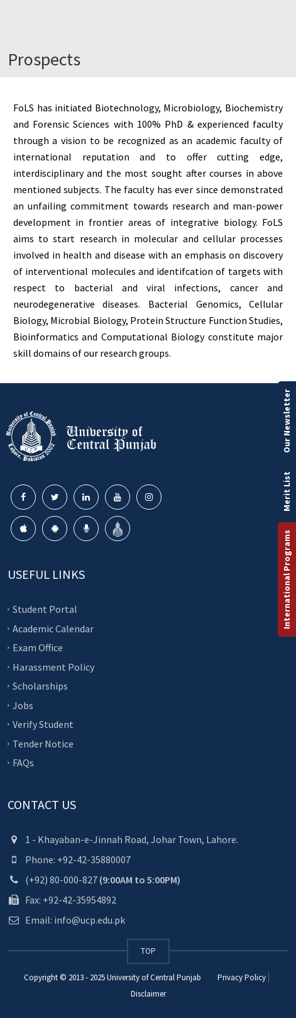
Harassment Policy (53, 666)
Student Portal (45, 609)
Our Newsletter (286, 421)
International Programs (286, 579)
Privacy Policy (241, 977)
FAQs (23, 762)
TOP (148, 951)
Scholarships (40, 686)
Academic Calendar (53, 628)
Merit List (286, 491)
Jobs (23, 704)
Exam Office (38, 647)
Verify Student (43, 724)
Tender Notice (43, 743)
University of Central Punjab (154, 977)
